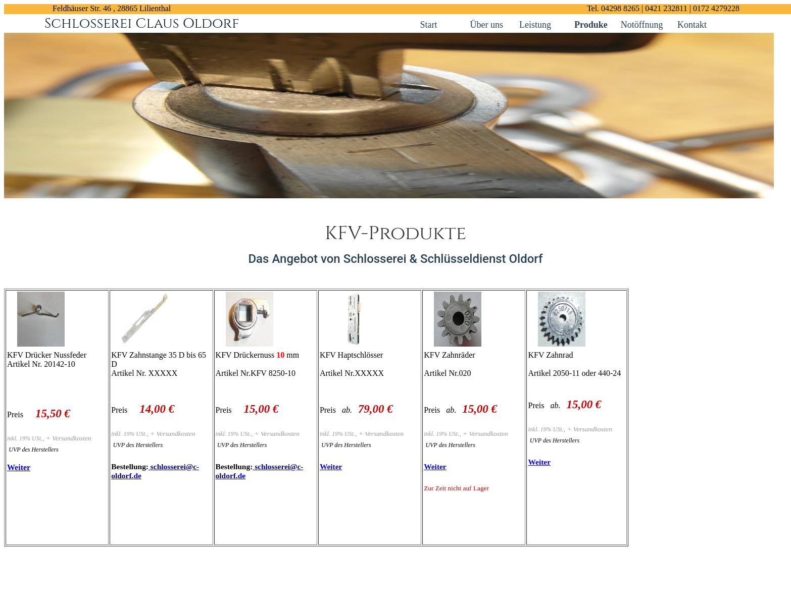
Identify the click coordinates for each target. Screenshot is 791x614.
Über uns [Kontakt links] (487, 25)
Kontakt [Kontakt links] (692, 25)
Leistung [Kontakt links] (535, 25)
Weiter (18, 467)
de (137, 475)
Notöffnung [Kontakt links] (643, 25)
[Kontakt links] (446, 23)
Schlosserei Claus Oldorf (141, 23)
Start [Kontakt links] (428, 25)
